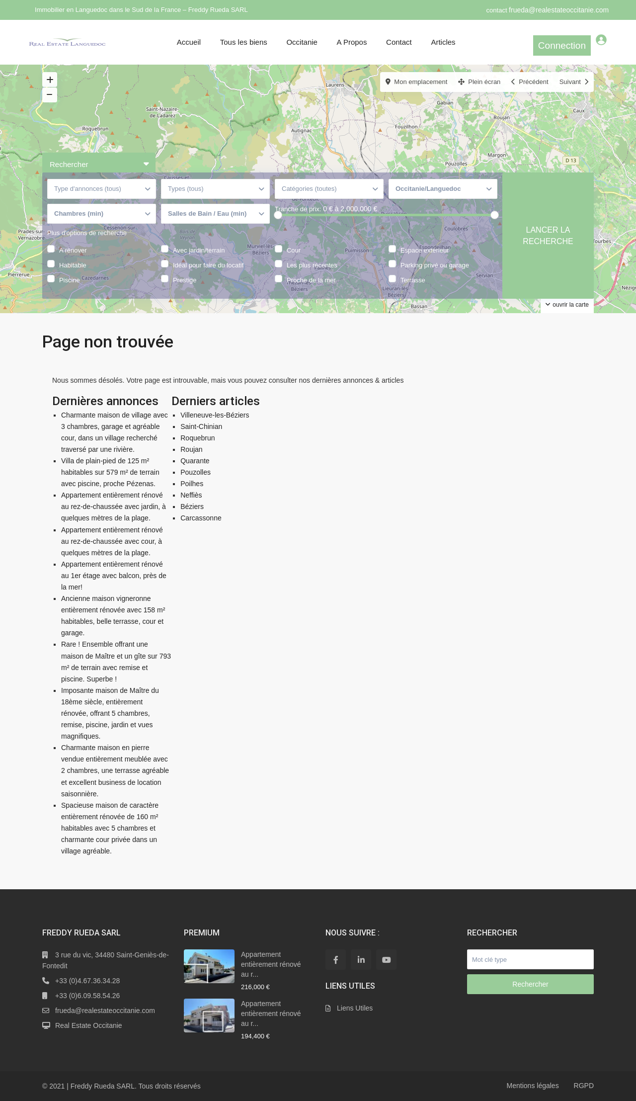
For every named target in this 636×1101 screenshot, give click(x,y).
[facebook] (335, 959)
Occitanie (302, 42)
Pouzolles (195, 472)
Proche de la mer (311, 279)
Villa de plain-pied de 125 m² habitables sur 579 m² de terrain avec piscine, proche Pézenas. (110, 472)
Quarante (194, 461)
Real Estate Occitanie (88, 1025)
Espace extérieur (424, 250)
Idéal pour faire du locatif (208, 264)
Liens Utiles (355, 1008)
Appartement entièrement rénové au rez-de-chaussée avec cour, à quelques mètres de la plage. (112, 541)
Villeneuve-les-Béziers (214, 415)
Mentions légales (533, 1086)
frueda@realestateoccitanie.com (559, 10)
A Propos (352, 42)
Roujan (191, 449)
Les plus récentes (312, 264)
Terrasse (412, 279)
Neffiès (191, 495)
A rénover (73, 250)
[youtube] (386, 959)
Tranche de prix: (298, 209)
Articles (443, 42)
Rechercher (530, 984)
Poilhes (191, 484)
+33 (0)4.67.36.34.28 (87, 981)
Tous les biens (243, 42)
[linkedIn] (361, 959)
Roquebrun (197, 438)
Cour (294, 250)
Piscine (69, 279)
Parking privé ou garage (434, 264)
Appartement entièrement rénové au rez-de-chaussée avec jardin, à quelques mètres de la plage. (113, 506)
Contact (399, 42)
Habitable (72, 264)
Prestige (185, 279)
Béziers (192, 506)
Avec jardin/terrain (199, 250)
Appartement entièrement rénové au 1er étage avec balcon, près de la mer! (113, 575)
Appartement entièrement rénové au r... (271, 964)
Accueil (189, 42)
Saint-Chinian (201, 426)
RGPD (584, 1086)
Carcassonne (201, 518)
